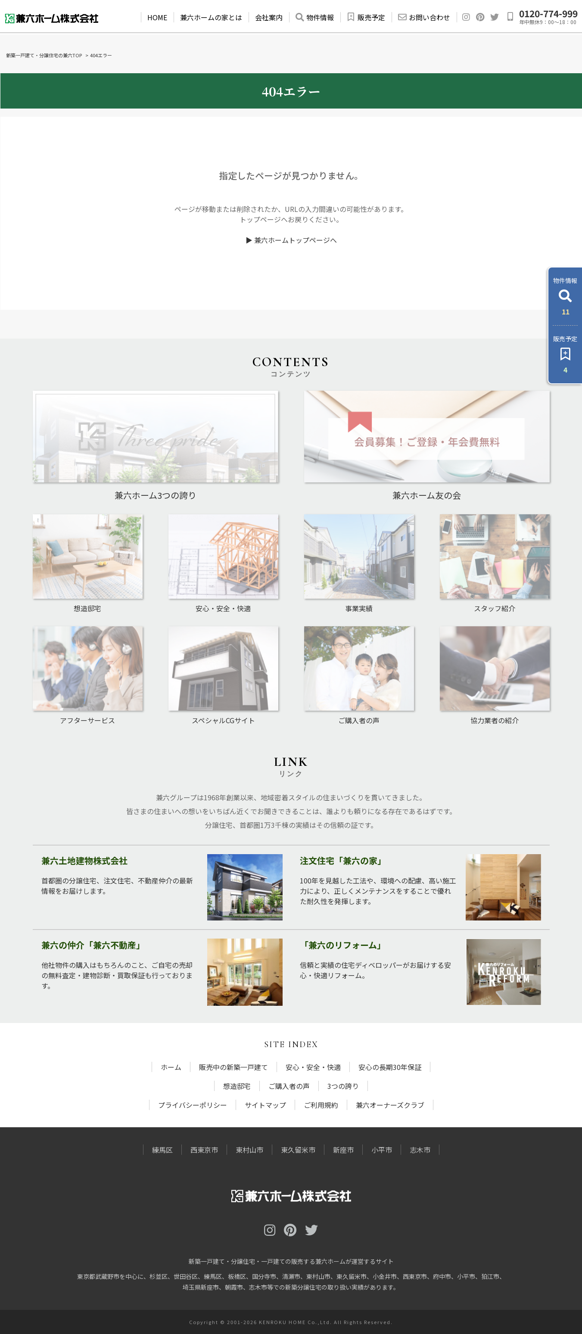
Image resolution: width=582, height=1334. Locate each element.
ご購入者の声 (289, 1086)
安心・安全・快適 (313, 1067)
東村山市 (249, 1149)
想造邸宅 (237, 1086)
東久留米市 (298, 1149)
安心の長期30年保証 (389, 1067)
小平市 (381, 1149)
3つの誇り (343, 1086)
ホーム (171, 1067)
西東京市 (204, 1149)
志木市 (420, 1149)
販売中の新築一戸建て (233, 1067)
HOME (157, 17)
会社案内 (269, 17)
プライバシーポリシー (192, 1105)
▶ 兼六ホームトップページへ (291, 240)
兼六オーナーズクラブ (390, 1105)
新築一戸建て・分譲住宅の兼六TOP (44, 55)
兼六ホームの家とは (211, 17)
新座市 (343, 1149)
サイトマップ (265, 1105)
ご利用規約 (321, 1105)
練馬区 (162, 1149)
